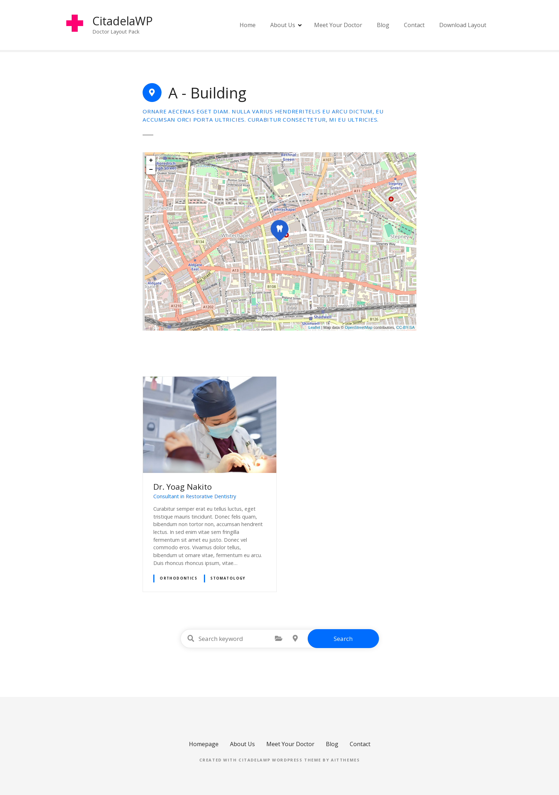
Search (343, 639)
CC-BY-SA (405, 327)
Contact (414, 25)
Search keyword (191, 638)
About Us (282, 25)
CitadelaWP (123, 21)
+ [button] (151, 160)
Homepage (204, 744)
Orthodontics (178, 578)
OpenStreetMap (359, 327)
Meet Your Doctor (338, 25)
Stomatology (228, 578)
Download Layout (462, 25)
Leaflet (314, 327)
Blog (383, 25)
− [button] (151, 169)
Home (248, 25)
